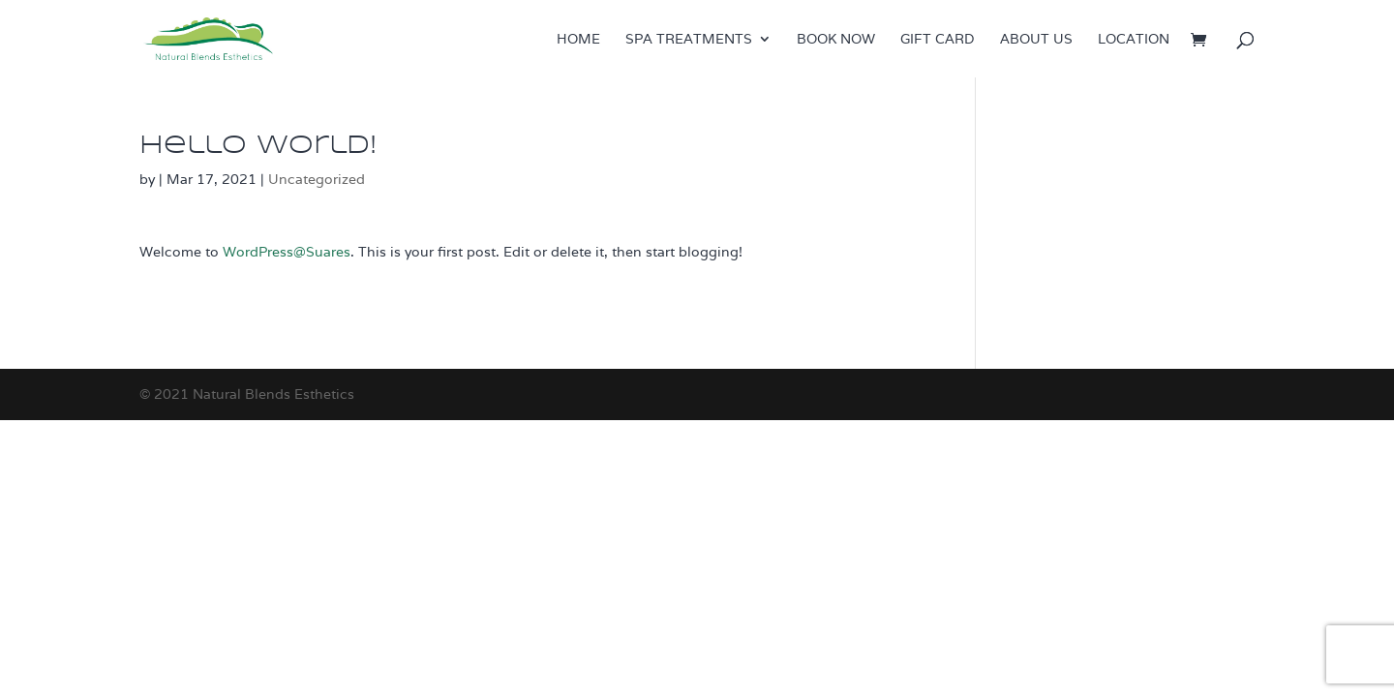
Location (1133, 39)
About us (1036, 39)
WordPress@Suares (286, 251)
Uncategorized (316, 179)
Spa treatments (688, 39)
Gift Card (937, 39)
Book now (836, 39)
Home (578, 39)
